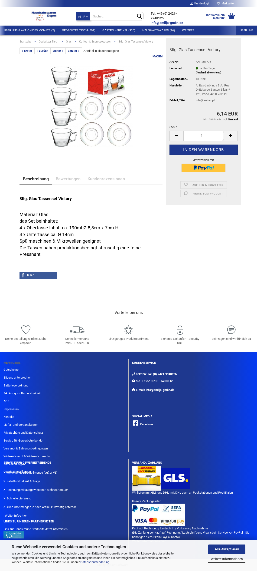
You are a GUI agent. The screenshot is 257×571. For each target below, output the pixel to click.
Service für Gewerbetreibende (22, 440)
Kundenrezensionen (106, 178)
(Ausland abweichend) (208, 72)
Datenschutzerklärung (94, 562)
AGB (6, 401)
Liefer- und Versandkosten (20, 424)
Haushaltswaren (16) (158, 30)
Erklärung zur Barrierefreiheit (22, 393)
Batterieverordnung (15, 385)
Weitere (188, 30)
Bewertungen (68, 178)
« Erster (27, 51)
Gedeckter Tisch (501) (78, 30)
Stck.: (173, 127)
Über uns (247, 30)
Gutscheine (11, 369)
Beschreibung (36, 178)
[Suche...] (83, 16)
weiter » (58, 51)
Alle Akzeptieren (227, 549)
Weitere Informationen (227, 559)
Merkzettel (225, 3)
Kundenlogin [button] (200, 3)
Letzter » (74, 51)
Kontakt (8, 417)
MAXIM (158, 56)
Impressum (11, 409)
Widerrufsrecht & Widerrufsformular (27, 456)
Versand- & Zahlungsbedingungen (25, 448)
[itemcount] (203, 136)
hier (24, 515)
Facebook (146, 424)
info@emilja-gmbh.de (167, 23)
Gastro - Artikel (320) (118, 30)
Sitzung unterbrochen (17, 377)
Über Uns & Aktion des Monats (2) (29, 30)
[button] (38, 275)
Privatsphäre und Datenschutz (23, 432)
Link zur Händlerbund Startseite (24, 529)
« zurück (42, 51)
